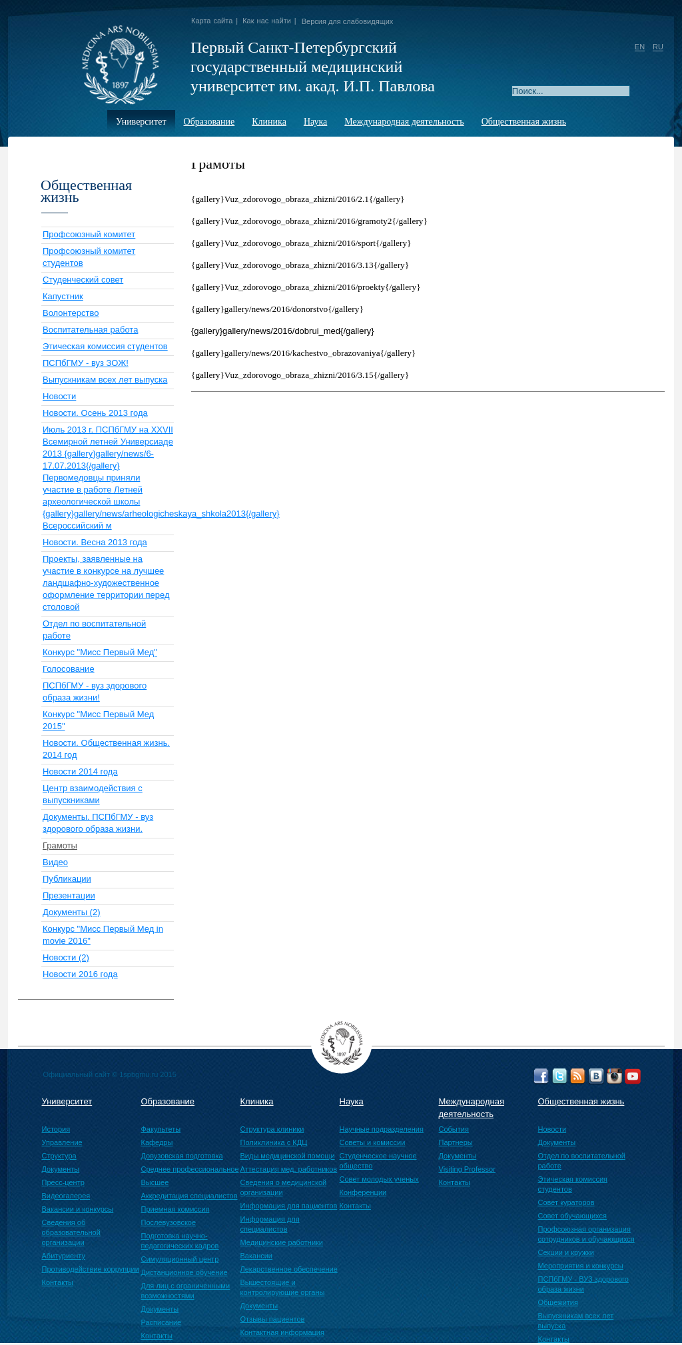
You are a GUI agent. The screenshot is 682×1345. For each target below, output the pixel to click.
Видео (55, 862)
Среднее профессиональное (190, 1169)
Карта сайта (211, 21)
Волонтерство (71, 313)
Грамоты (60, 845)
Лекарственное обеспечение (289, 1269)
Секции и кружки (566, 1252)
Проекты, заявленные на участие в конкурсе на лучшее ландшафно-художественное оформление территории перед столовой (106, 583)
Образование (209, 122)
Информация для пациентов (289, 1206)
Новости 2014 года (80, 771)
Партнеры (456, 1142)
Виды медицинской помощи (287, 1156)
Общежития (558, 1302)
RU (658, 47)
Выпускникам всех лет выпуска (105, 380)
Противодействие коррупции (90, 1269)
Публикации (67, 879)
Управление (62, 1142)
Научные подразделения (382, 1129)
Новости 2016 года (80, 974)
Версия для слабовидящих (348, 21)
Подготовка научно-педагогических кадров (180, 1241)
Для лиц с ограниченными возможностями (185, 1291)
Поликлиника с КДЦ (274, 1142)
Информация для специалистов (270, 1224)
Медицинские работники (282, 1242)
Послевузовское (168, 1222)
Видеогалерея (66, 1196)
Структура (59, 1156)
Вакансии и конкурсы (78, 1209)
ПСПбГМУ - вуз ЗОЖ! (86, 363)
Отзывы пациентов (272, 1319)
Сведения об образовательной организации (71, 1232)
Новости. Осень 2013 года (95, 413)
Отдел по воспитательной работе (581, 1161)
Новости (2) (66, 957)
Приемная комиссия (175, 1209)
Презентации (69, 895)
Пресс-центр (63, 1182)
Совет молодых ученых (379, 1179)
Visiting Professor (467, 1169)
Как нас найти (266, 21)
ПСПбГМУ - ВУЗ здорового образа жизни (583, 1284)
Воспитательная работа (90, 330)
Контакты (58, 1282)
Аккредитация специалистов (189, 1196)
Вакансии (256, 1256)
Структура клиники (272, 1129)
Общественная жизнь (524, 122)
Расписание (161, 1322)
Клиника (269, 122)
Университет (141, 122)
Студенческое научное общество (378, 1161)
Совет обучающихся (572, 1216)
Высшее (155, 1182)
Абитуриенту (63, 1256)
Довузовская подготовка (182, 1156)
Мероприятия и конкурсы (580, 1266)
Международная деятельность (404, 122)
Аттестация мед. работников (289, 1169)
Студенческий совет (83, 280)
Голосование (69, 669)
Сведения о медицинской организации (283, 1187)
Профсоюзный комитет (89, 234)
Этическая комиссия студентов (105, 346)
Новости (59, 396)
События (454, 1129)
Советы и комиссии (373, 1142)
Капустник (63, 296)
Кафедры (157, 1142)
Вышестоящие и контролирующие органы (282, 1287)
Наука (315, 122)
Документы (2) (72, 912)
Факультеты (161, 1129)
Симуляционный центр (180, 1259)
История (56, 1129)
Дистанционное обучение (184, 1272)
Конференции (363, 1192)
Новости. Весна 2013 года (95, 542)
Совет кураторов (566, 1202)
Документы (61, 1169)
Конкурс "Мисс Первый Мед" (100, 652)
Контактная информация (282, 1332)
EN (640, 47)
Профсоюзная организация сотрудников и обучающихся (586, 1234)
